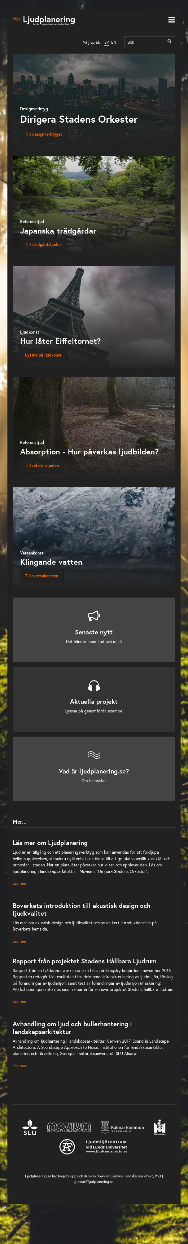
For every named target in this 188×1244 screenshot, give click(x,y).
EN (113, 42)
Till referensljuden (42, 465)
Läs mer (19, 883)
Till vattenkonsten (41, 576)
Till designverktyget (43, 134)
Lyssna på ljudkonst (43, 355)
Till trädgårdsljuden (43, 244)
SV (106, 42)
